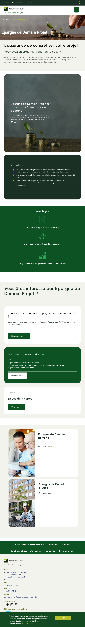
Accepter (63, 619)
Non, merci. (62, 624)
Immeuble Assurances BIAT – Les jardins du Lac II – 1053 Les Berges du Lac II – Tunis (16, 575)
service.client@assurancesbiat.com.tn (20, 597)
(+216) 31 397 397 (11, 585)
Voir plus (16, 407)
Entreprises (30, 3)
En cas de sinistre (67, 551)
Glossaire (66, 544)
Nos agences (18, 336)
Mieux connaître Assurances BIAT (30, 544)
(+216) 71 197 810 (10, 591)
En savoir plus (45, 446)
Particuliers (5, 3)
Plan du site (49, 551)
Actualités (53, 544)
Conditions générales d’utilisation (26, 551)
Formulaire (17, 375)
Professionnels (17, 3)
